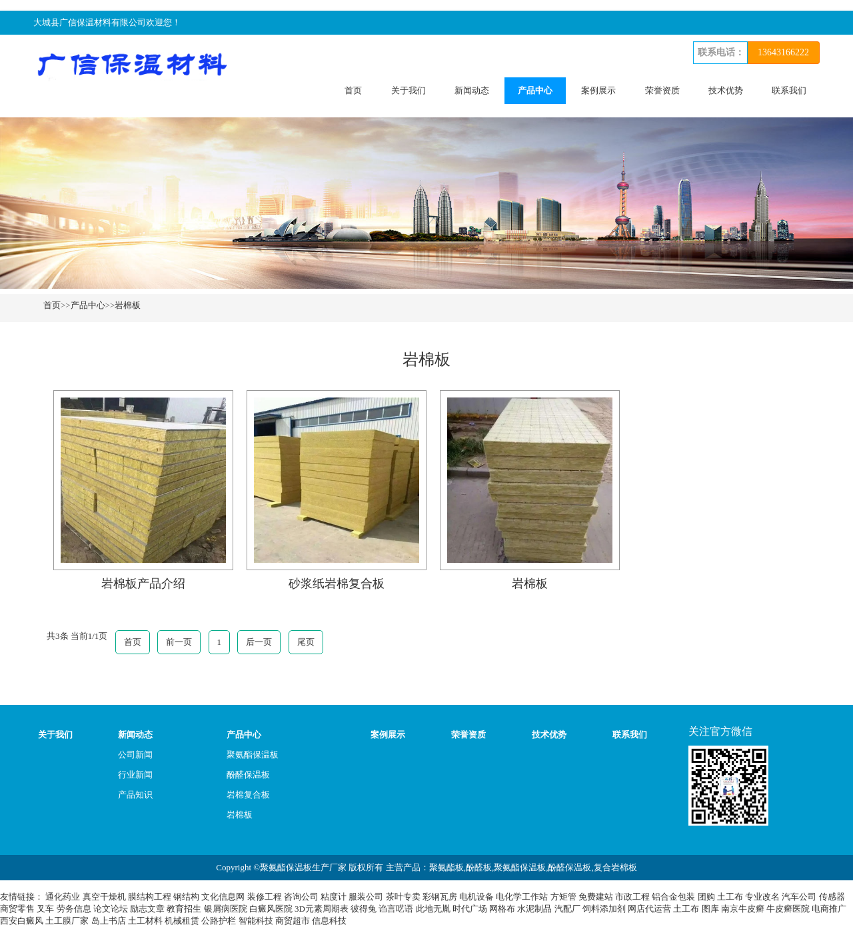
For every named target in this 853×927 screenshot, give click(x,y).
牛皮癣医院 (788, 909)
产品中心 (535, 90)
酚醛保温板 (248, 775)
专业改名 (762, 897)
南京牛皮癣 (742, 909)
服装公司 (366, 897)
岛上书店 (108, 921)
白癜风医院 (271, 909)
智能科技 (256, 921)
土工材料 (145, 921)
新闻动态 (471, 90)
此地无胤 (433, 909)
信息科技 (329, 921)
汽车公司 (799, 897)
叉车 (45, 909)
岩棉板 (128, 305)
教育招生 (184, 909)
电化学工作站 (522, 897)
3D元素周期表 (322, 909)
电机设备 (476, 897)
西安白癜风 (21, 921)
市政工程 (632, 897)
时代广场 (469, 909)
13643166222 (783, 52)
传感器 (832, 897)
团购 (706, 897)
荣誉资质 (662, 90)
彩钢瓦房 (440, 897)
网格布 (502, 909)
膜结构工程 (149, 897)
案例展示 (598, 90)
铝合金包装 (673, 897)
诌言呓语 (396, 909)
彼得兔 (364, 909)
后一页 (259, 642)
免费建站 (595, 897)
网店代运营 (649, 909)
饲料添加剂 (604, 909)
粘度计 (334, 897)
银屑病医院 (225, 909)
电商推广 (829, 909)
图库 (710, 909)
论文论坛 (110, 909)
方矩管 (563, 897)
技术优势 (725, 90)
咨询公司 (301, 897)
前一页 (179, 642)
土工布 (730, 897)
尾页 (306, 642)
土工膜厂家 (67, 921)
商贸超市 (292, 921)
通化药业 (62, 897)
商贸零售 (17, 909)
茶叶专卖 (403, 897)
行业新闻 (135, 775)
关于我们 (408, 90)
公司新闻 (135, 755)
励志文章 (147, 909)
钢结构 (186, 897)
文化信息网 (223, 897)
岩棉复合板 (248, 795)
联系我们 (789, 90)
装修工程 (264, 897)
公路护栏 (218, 921)
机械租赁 (182, 921)
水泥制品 (534, 909)
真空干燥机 (104, 897)
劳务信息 (74, 909)
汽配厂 (567, 909)
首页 (353, 90)
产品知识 (135, 795)
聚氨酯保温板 (253, 755)
